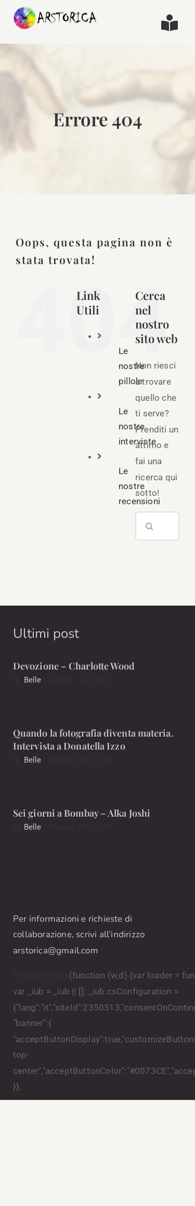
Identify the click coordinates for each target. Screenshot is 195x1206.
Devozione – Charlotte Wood (74, 666)
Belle (33, 680)
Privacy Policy (41, 975)
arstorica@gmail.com (55, 950)
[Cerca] (149, 526)
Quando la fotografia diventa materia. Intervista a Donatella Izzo (93, 739)
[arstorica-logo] (55, 10)
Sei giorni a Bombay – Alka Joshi (81, 813)
